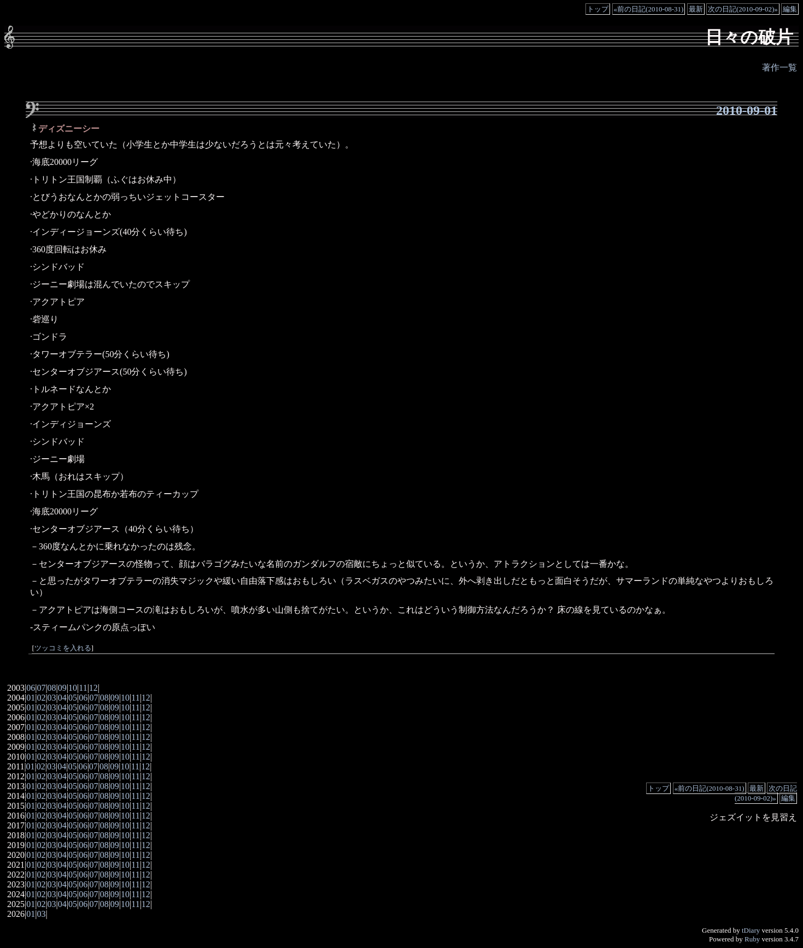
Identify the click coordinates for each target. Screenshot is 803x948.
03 (52, 697)
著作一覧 (779, 67)
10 (72, 687)
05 (72, 697)
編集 (790, 9)
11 (83, 687)
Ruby (752, 939)
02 (41, 697)
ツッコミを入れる (62, 648)
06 (30, 687)
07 (41, 687)
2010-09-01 (746, 110)
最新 (696, 9)
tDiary (751, 930)
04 (62, 697)
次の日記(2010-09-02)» (743, 9)
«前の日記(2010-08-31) (649, 9)
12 (93, 687)
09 (62, 687)
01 (30, 697)
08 (52, 687)
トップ (597, 9)
